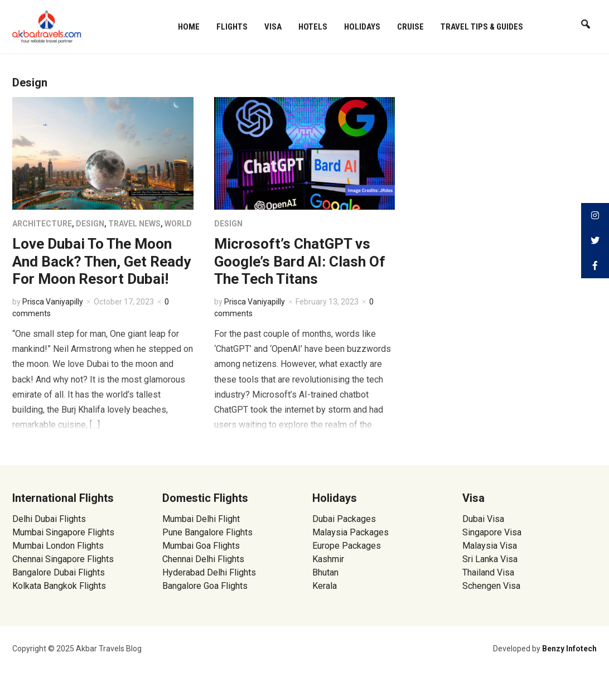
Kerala (324, 586)
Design (90, 223)
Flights (232, 27)
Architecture (42, 223)
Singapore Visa (491, 532)
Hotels (312, 27)
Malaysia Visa (489, 545)
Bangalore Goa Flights (205, 586)
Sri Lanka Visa (491, 559)
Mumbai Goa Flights (201, 545)
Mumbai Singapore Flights (63, 532)
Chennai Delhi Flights (203, 559)
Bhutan (325, 572)
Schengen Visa (491, 586)
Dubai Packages (344, 519)
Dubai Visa (483, 519)
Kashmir (328, 559)
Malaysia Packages (350, 532)
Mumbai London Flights (58, 545)
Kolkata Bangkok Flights (59, 586)
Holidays (362, 27)
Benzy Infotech (569, 648)
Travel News (134, 223)
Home (189, 27)
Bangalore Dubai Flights (58, 572)
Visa (273, 27)
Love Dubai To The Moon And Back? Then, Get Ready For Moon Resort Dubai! (101, 261)
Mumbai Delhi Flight (201, 519)
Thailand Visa (488, 572)
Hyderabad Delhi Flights (209, 572)
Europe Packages (346, 545)
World (178, 223)
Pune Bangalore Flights (207, 532)
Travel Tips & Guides (482, 27)
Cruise (410, 27)
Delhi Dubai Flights (49, 519)
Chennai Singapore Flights (63, 559)
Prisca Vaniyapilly (52, 301)
